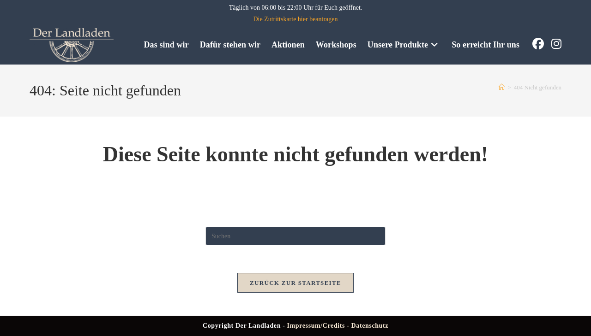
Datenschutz (369, 325)
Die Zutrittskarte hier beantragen (295, 19)
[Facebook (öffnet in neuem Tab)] (538, 44)
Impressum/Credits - (319, 325)
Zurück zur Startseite (295, 282)
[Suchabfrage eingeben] (295, 236)
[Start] (502, 87)
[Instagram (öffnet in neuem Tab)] (556, 44)
